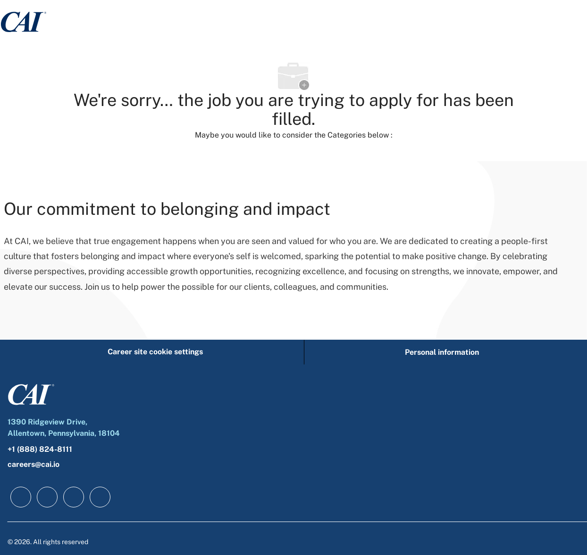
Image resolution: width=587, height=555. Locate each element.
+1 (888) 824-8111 (40, 449)
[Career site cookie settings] (155, 352)
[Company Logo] (23, 21)
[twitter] (73, 497)
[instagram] (100, 497)
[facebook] (20, 497)
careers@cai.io (33, 464)
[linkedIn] (47, 497)
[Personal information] (442, 352)
